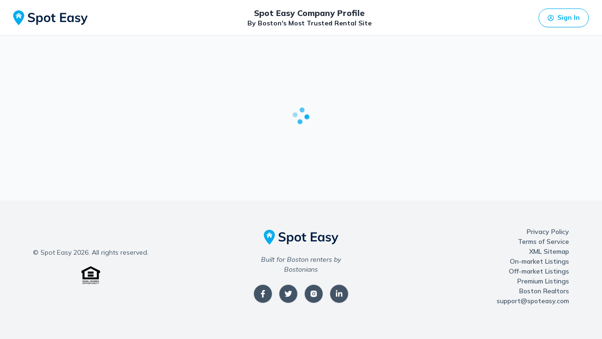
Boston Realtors (544, 291)
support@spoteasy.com (533, 301)
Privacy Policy (548, 231)
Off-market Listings (539, 271)
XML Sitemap (549, 251)
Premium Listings (543, 281)
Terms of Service (543, 241)
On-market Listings (539, 261)
